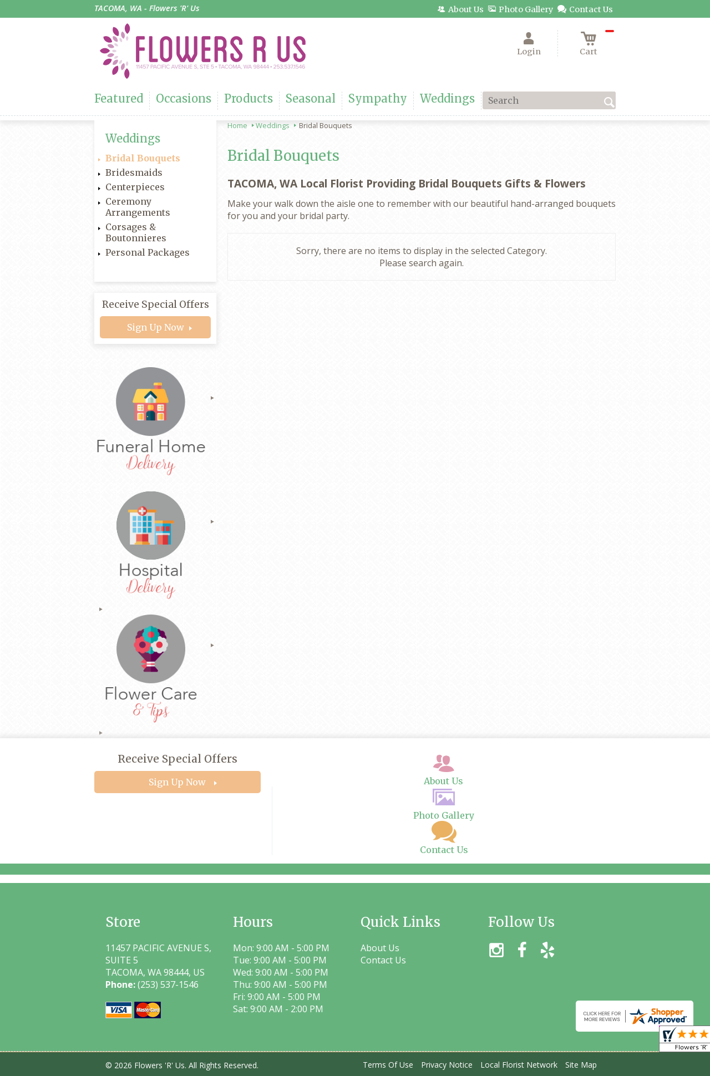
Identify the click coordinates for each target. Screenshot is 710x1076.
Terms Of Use (388, 1064)
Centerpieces (135, 186)
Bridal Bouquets (142, 158)
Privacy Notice (447, 1064)
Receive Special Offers (155, 304)
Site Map (581, 1064)
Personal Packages (147, 252)
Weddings (273, 125)
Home (237, 125)
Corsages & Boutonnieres (135, 232)
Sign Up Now (155, 327)
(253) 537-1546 (168, 984)
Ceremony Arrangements (137, 207)
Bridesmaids (134, 172)
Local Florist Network (518, 1064)
